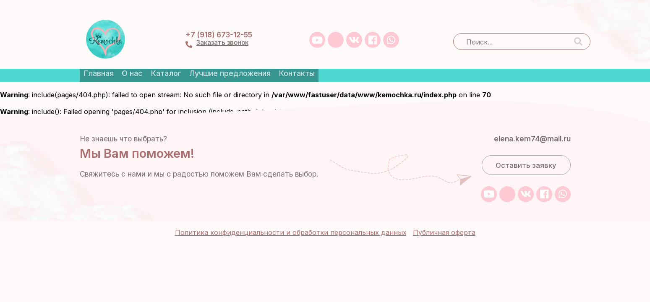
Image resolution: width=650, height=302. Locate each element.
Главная (95, 59)
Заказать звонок (414, 30)
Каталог (171, 59)
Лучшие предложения (239, 59)
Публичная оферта (444, 209)
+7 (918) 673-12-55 (411, 21)
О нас (132, 59)
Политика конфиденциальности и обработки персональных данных (291, 209)
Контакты (310, 59)
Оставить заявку (526, 147)
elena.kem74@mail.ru (527, 119)
